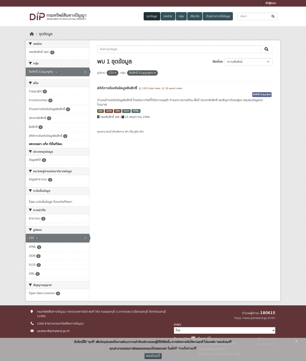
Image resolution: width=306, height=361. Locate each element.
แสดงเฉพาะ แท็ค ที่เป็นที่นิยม (45, 144)
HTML (136, 111)
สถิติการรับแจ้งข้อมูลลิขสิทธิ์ (117, 88)
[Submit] (273, 16)
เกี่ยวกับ (194, 16)
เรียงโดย (217, 62)
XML (117, 111)
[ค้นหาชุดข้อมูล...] (258, 16)
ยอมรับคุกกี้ (153, 356)
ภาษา (177, 325)
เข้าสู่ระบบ (270, 3)
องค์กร (168, 16)
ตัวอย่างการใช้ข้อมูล (218, 16)
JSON (109, 111)
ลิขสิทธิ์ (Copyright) (262, 94)
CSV (100, 111)
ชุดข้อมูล (152, 16)
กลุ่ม (181, 16)
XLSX (126, 111)
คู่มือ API (138, 132)
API (127, 132)
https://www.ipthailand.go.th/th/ (254, 318)
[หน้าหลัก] (32, 34)
